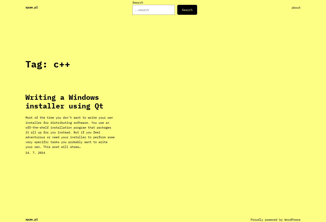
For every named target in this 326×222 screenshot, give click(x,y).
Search (137, 2)
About (296, 7)
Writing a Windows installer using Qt (64, 101)
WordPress (292, 219)
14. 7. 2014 (35, 153)
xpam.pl (31, 7)
